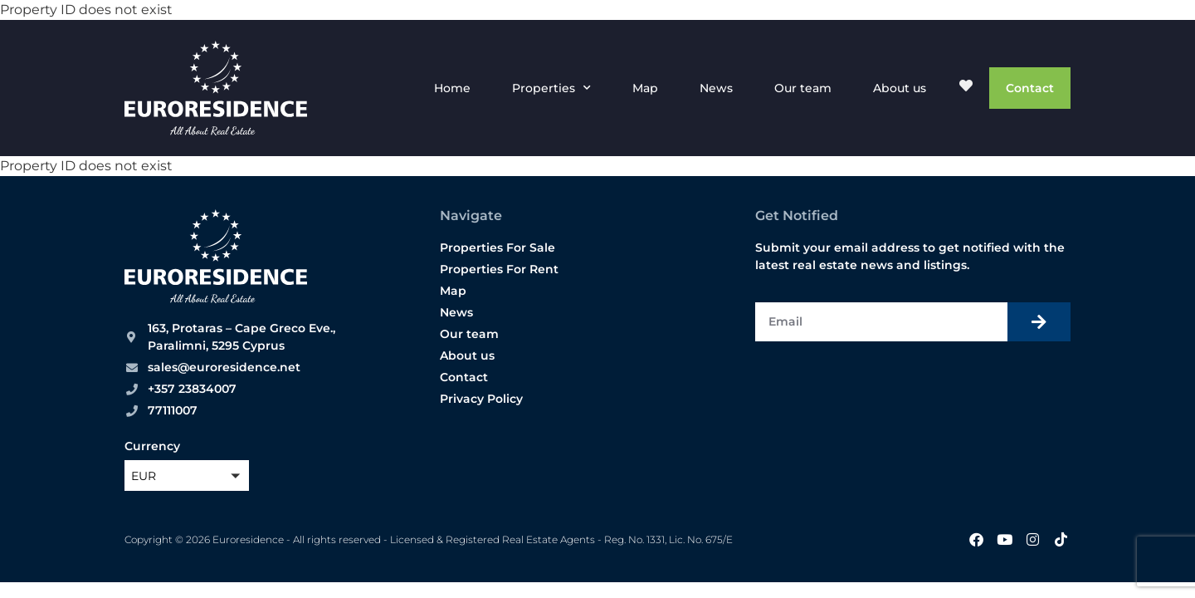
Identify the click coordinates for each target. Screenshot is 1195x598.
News (716, 88)
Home (452, 88)
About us (899, 88)
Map (645, 88)
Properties (551, 88)
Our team (803, 88)
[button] (186, 475)
